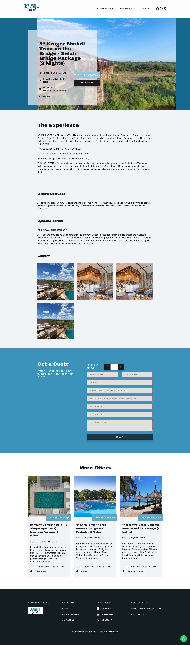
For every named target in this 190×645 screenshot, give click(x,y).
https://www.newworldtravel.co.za (69, 243)
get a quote (87, 82)
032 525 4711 (137, 614)
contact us (68, 620)
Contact (147, 9)
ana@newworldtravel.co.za (146, 608)
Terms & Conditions (108, 632)
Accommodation (128, 9)
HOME (65, 608)
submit (119, 437)
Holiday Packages (105, 9)
